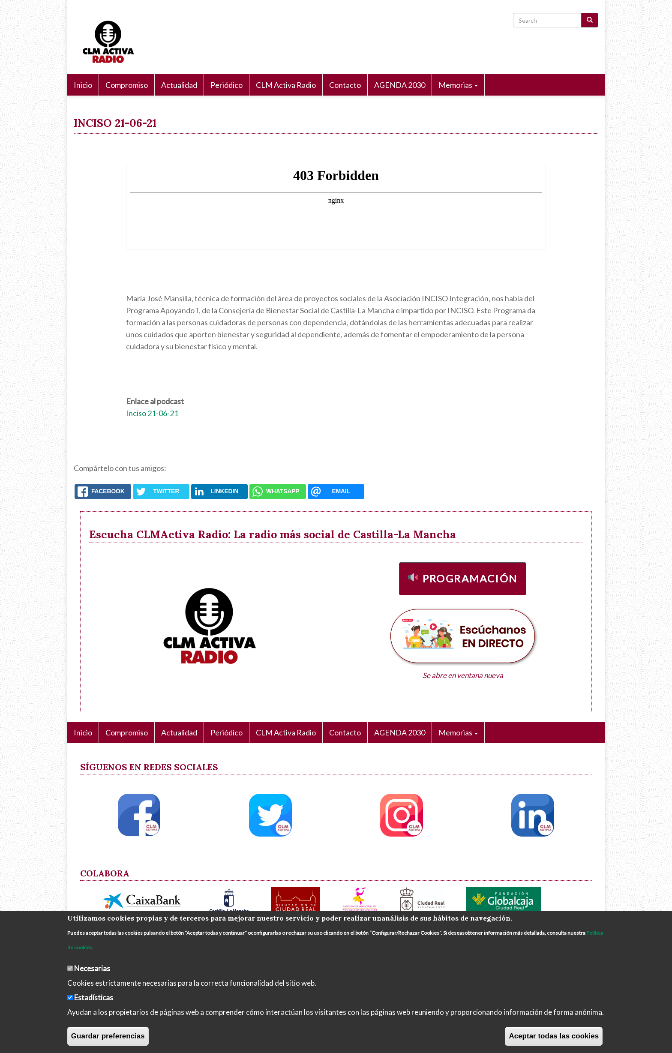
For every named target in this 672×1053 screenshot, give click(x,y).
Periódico (226, 85)
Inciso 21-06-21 (152, 413)
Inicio (83, 85)
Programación (470, 578)
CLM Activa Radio (286, 85)
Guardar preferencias (108, 1036)
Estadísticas (93, 997)
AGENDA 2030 (399, 85)
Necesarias (92, 968)
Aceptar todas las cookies (554, 1036)
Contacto (345, 85)
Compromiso (126, 85)
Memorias (458, 85)
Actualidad (179, 85)
